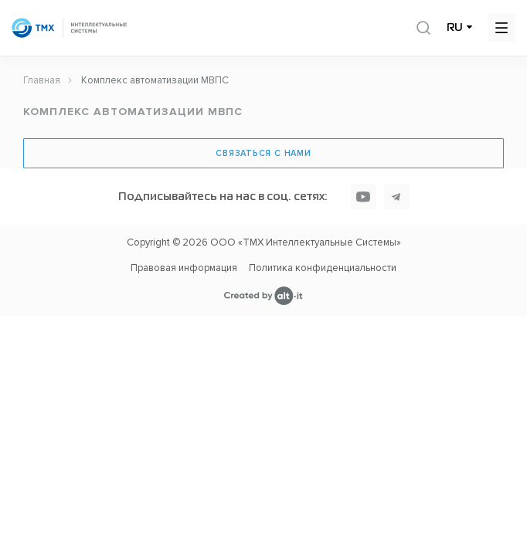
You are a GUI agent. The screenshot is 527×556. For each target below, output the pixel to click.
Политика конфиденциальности (322, 268)
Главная (41, 80)
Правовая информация (184, 268)
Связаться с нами (263, 153)
